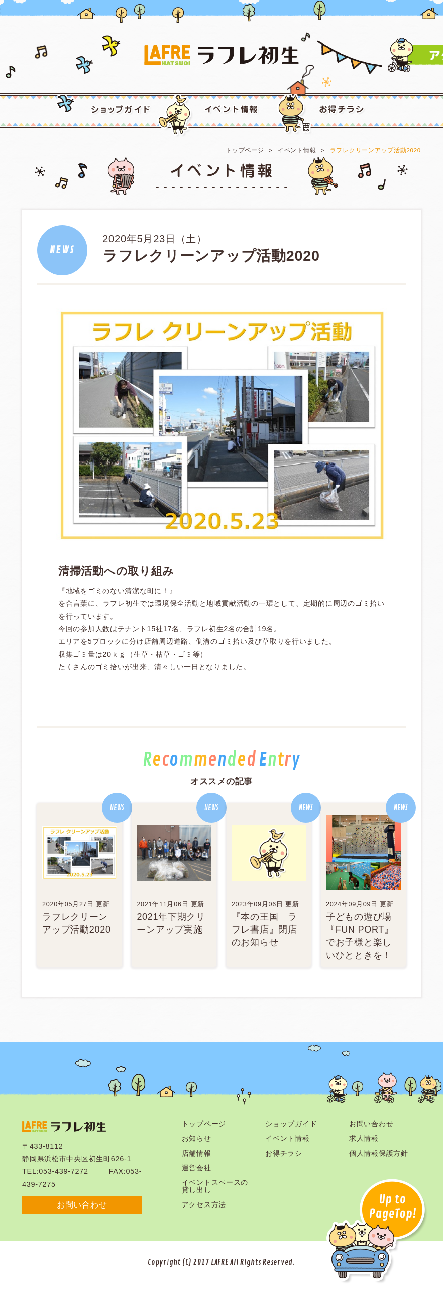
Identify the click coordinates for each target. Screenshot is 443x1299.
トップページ (245, 150)
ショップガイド (291, 1124)
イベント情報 (297, 150)
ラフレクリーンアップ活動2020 (375, 150)
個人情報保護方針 (378, 1153)
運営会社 (196, 1168)
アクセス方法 (204, 1204)
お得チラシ (283, 1153)
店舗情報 (196, 1153)
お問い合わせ (82, 1204)
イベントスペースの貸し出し (215, 1185)
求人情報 (364, 1138)
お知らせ (196, 1138)
